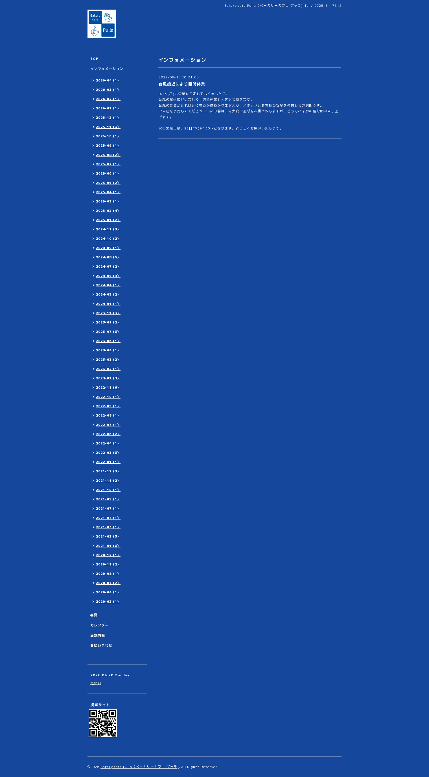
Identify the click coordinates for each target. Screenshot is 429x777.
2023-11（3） (108, 313)
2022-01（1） (108, 462)
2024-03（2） (108, 294)
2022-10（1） (108, 397)
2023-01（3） (108, 378)
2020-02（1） (108, 601)
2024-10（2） (108, 238)
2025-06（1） (108, 173)
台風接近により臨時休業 (182, 84)
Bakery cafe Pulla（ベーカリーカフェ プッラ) (139, 766)
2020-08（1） (108, 573)
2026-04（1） (108, 80)
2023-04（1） (108, 350)
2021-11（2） (108, 480)
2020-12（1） (108, 555)
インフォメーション (106, 68)
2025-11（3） (108, 127)
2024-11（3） (108, 229)
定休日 (95, 683)
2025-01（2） (108, 220)
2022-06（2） (108, 434)
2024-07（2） (108, 266)
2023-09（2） (108, 322)
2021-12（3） (108, 471)
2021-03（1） (108, 527)
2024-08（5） (108, 257)
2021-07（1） (108, 508)
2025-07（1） (108, 164)
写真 (94, 615)
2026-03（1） (108, 89)
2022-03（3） (108, 452)
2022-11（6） (108, 387)
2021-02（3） (108, 536)
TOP (94, 58)
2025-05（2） (108, 183)
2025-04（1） (108, 192)
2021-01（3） (108, 545)
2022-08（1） (108, 415)
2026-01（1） (108, 108)
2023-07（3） (108, 331)
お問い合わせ (101, 645)
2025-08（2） (108, 155)
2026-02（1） (108, 99)
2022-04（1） (108, 443)
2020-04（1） (108, 592)
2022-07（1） (108, 424)
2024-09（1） (108, 248)
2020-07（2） (108, 583)
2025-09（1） (108, 145)
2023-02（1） (108, 369)
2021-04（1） (108, 518)
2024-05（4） (108, 276)
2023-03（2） (108, 359)
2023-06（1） (108, 341)
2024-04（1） (108, 285)
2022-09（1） (108, 406)
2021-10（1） (108, 490)
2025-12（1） (108, 117)
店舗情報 (97, 635)
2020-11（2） (108, 564)
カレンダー (99, 625)
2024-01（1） (108, 303)
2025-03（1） (108, 201)
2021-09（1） (108, 499)
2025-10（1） (108, 136)
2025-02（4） (108, 210)
